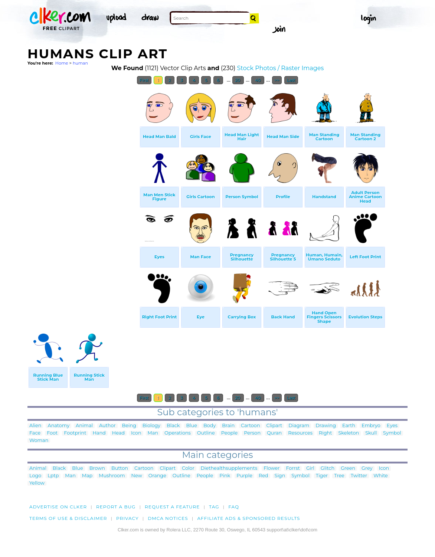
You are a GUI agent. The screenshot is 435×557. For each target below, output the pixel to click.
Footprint (75, 433)
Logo (35, 476)
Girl (310, 468)
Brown (97, 468)
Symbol (392, 433)
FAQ (233, 507)
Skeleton (348, 433)
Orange (157, 476)
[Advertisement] (83, 199)
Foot (52, 433)
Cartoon (250, 425)
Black (173, 425)
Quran (274, 433)
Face (34, 433)
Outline (206, 433)
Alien (35, 425)
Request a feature (172, 507)
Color (188, 468)
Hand (98, 433)
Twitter (359, 476)
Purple (244, 476)
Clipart (274, 425)
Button (119, 468)
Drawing (325, 425)
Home (61, 63)
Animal (84, 425)
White (380, 476)
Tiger (322, 476)
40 (258, 80)
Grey (367, 468)
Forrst (293, 468)
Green (348, 468)
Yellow (37, 483)
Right (325, 433)
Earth (348, 425)
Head (118, 433)
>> (277, 80)
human (80, 63)
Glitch (327, 468)
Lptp (53, 476)
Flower (271, 468)
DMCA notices (168, 518)
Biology (151, 425)
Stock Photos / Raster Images (280, 68)
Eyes (392, 425)
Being (129, 425)
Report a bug (116, 507)
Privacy (127, 518)
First (144, 80)
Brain (228, 425)
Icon (136, 433)
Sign (280, 476)
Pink (224, 476)
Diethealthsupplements (229, 468)
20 (238, 80)
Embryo (371, 425)
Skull (371, 433)
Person (252, 433)
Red (263, 476)
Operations (177, 433)
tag (214, 507)
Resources (300, 433)
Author (107, 425)
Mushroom (112, 476)
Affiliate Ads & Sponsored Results (248, 518)
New (136, 476)
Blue (191, 425)
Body (209, 425)
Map (87, 476)
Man (153, 433)
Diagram (298, 425)
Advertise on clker (58, 507)
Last (291, 80)
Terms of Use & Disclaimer (68, 518)
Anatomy (58, 425)
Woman (38, 440)
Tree (339, 476)
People (229, 433)
